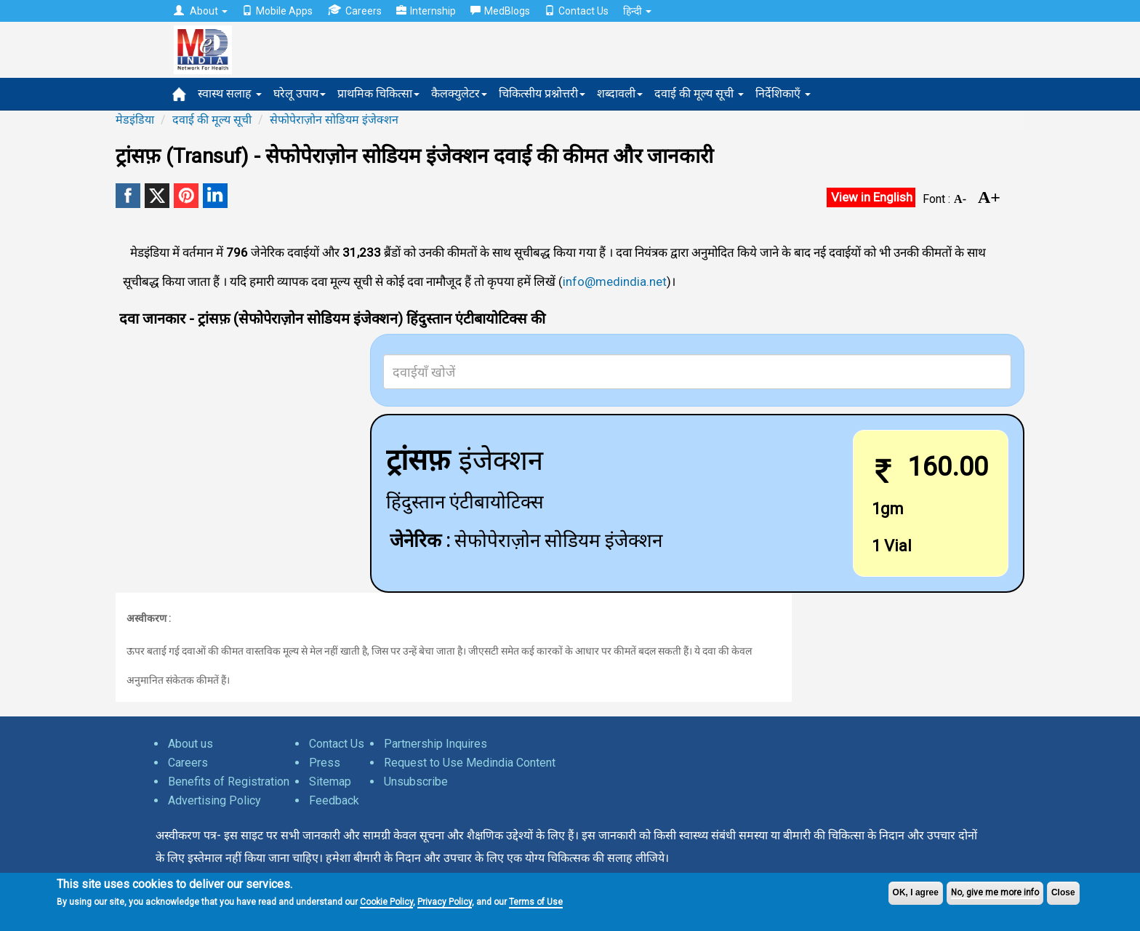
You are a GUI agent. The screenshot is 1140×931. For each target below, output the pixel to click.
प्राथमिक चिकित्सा (378, 93)
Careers (354, 10)
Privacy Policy (444, 902)
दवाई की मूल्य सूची (699, 93)
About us (190, 744)
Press (324, 763)
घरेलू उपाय (299, 93)
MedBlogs (500, 11)
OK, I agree (916, 892)
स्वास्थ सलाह (230, 93)
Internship (426, 11)
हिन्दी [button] (637, 11)
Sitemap (330, 781)
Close (1063, 892)
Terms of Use (536, 902)
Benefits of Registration (228, 781)
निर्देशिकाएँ (783, 93)
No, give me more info (995, 892)
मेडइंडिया (135, 120)
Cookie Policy (386, 902)
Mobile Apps (277, 11)
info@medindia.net (615, 281)
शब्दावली (620, 93)
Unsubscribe (416, 781)
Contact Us (577, 11)
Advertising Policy (214, 800)
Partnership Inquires (435, 744)
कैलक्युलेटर (459, 93)
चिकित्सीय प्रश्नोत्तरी (542, 93)
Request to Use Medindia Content (469, 763)
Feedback (334, 800)
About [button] (201, 11)
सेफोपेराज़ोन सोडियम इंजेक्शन (334, 120)
